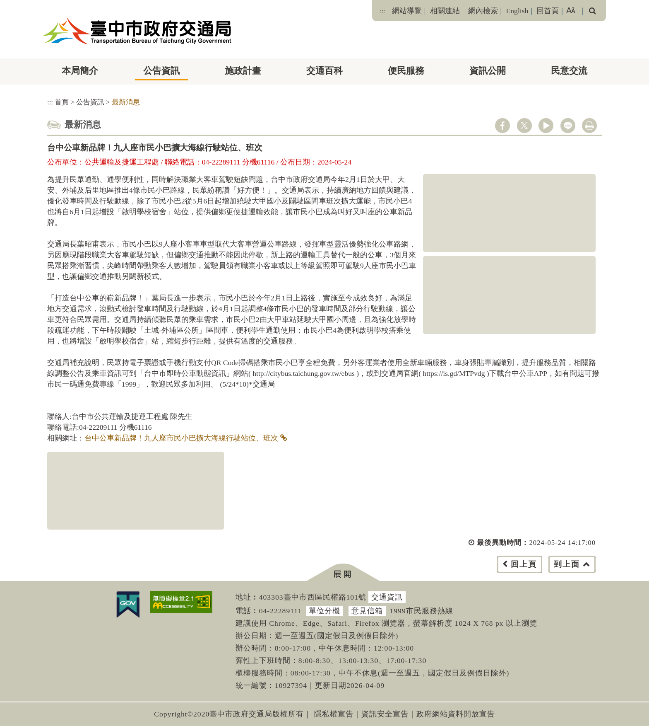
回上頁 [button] (524, 564)
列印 (589, 125)
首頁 (62, 102)
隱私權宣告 (333, 714)
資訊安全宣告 (385, 714)
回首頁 (547, 11)
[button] (343, 572)
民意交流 (569, 70)
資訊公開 (487, 70)
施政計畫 (243, 70)
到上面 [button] (567, 564)
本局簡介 (80, 70)
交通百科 (324, 70)
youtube (545, 125)
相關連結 (445, 11)
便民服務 (406, 70)
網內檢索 (483, 11)
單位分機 (324, 611)
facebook (502, 125)
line (567, 125)
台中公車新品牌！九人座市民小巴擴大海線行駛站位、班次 (181, 438)
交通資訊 (387, 597)
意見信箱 (367, 611)
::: (382, 11)
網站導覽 (407, 11)
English (517, 11)
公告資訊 (161, 70)
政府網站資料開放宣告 (455, 714)
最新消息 (126, 102)
